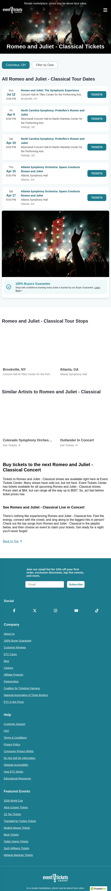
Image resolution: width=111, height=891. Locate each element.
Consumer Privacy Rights (19, 751)
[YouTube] (76, 611)
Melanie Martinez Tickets (18, 855)
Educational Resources (17, 778)
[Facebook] (14, 611)
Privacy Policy (12, 744)
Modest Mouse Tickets (17, 827)
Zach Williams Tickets (16, 848)
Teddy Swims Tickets (16, 841)
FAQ (6, 730)
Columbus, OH (16, 65)
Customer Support (14, 724)
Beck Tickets (11, 834)
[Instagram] (55, 611)
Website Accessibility (16, 764)
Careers (8, 667)
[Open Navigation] (105, 10)
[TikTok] (96, 611)
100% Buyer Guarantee (17, 640)
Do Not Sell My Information (19, 758)
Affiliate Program (13, 674)
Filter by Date (45, 65)
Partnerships (11, 681)
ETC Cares (10, 654)
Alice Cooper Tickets (16, 807)
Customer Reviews (15, 647)
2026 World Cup (13, 800)
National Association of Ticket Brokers (26, 695)
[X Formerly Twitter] (35, 611)
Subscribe (76, 584)
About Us (9, 633)
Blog (6, 661)
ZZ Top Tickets (12, 814)
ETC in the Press (14, 701)
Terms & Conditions (15, 737)
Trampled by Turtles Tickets (20, 821)
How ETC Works (13, 771)
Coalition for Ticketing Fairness (22, 688)
